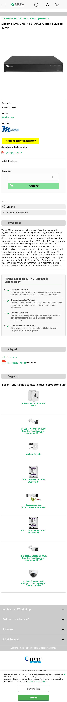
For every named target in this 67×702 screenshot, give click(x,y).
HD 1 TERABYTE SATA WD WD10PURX (33, 531)
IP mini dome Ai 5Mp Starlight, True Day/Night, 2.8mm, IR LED (33, 583)
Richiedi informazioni (17, 212)
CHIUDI (65, 674)
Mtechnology (7, 117)
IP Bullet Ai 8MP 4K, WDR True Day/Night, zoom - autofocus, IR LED (33, 431)
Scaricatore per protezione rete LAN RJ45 (33, 506)
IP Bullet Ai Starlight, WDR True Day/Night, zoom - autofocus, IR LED (33, 558)
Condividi (11, 206)
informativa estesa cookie (36, 681)
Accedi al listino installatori (20, 140)
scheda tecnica (9, 357)
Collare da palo (33, 454)
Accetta (33, 697)
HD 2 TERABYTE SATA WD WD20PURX (33, 480)
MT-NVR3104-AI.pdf (14, 153)
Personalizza (33, 688)
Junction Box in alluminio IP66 (33, 404)
